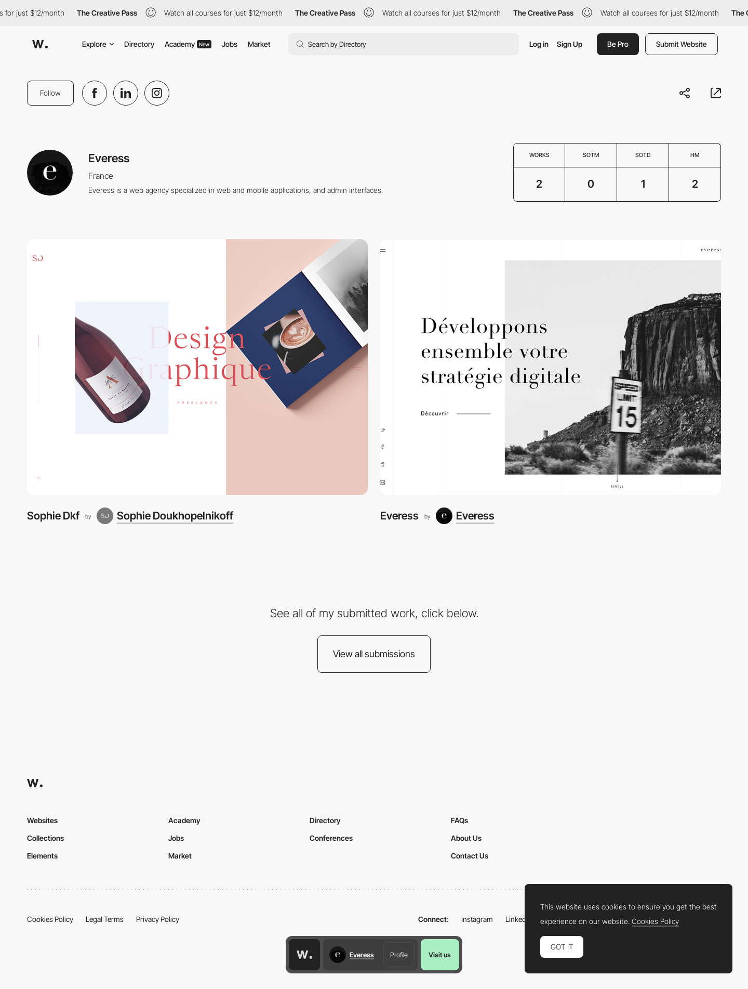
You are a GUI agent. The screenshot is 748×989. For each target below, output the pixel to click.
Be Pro (618, 44)
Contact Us (469, 855)
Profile (399, 955)
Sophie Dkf (53, 515)
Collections (45, 838)
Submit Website (681, 44)
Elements (42, 855)
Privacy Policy (157, 919)
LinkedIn (518, 919)
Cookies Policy (50, 919)
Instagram (477, 919)
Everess (399, 515)
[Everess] (550, 367)
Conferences (331, 838)
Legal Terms (105, 919)
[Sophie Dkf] (197, 367)
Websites (42, 820)
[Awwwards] (40, 44)
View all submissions (374, 653)
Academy (188, 44)
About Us (466, 838)
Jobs (229, 44)
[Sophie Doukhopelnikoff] (165, 515)
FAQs (459, 820)
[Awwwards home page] (304, 954)
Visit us (440, 955)
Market (259, 44)
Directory (139, 44)
